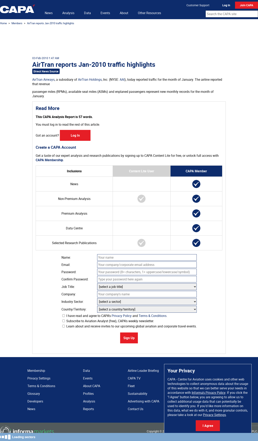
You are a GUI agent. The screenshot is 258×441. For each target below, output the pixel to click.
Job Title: (68, 286)
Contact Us (135, 409)
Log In (226, 5)
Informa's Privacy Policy (208, 392)
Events (105, 13)
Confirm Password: (74, 279)
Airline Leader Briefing (143, 370)
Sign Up (129, 338)
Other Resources (149, 13)
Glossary (33, 393)
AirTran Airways (43, 79)
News (49, 13)
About (124, 13)
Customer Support (197, 5)
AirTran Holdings (90, 79)
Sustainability (137, 393)
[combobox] (232, 13)
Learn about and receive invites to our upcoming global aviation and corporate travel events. (129, 326)
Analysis (68, 13)
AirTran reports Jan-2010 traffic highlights (50, 23)
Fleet (131, 386)
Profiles (88, 393)
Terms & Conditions (152, 316)
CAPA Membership (49, 160)
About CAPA (91, 386)
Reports (88, 409)
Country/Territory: (73, 309)
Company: (68, 294)
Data (87, 13)
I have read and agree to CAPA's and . (114, 316)
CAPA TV (134, 378)
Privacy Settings (214, 415)
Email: (65, 264)
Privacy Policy (122, 316)
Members (16, 23)
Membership (36, 370)
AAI (122, 79)
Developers (35, 401)
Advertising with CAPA (143, 401)
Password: (68, 272)
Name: (66, 257)
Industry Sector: (72, 301)
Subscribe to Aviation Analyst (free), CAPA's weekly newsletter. (108, 321)
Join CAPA (246, 5)
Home (3, 23)
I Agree (208, 425)
